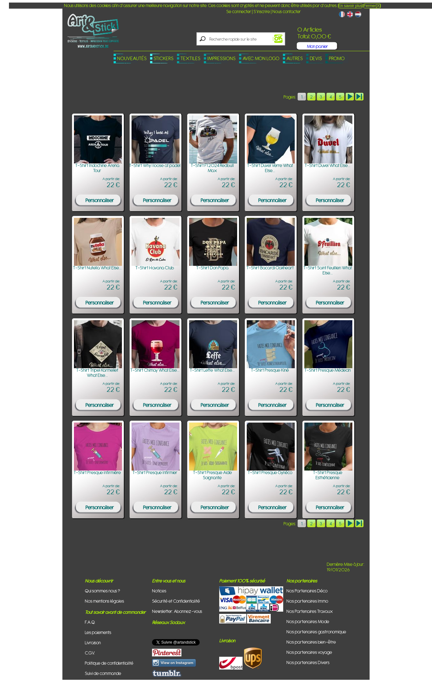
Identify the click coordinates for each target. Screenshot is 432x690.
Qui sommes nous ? (102, 590)
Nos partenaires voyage (309, 652)
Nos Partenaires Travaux (309, 611)
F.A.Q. (90, 622)
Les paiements (98, 632)
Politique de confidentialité (109, 663)
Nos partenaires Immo (307, 601)
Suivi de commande (103, 673)
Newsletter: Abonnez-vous (177, 611)
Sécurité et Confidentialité (176, 601)
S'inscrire (261, 11)
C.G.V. (90, 652)
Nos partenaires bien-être (311, 642)
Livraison (93, 642)
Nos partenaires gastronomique (316, 631)
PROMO (337, 58)
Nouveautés (132, 58)
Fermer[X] (372, 6)
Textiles (190, 58)
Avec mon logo (261, 58)
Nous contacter (286, 11)
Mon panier (317, 46)
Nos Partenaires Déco (307, 590)
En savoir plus (350, 6)
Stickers (163, 58)
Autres (294, 58)
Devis (316, 58)
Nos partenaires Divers (308, 662)
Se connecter (238, 11)
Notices (159, 590)
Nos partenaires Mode (307, 621)
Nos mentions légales (104, 601)
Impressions (221, 58)
